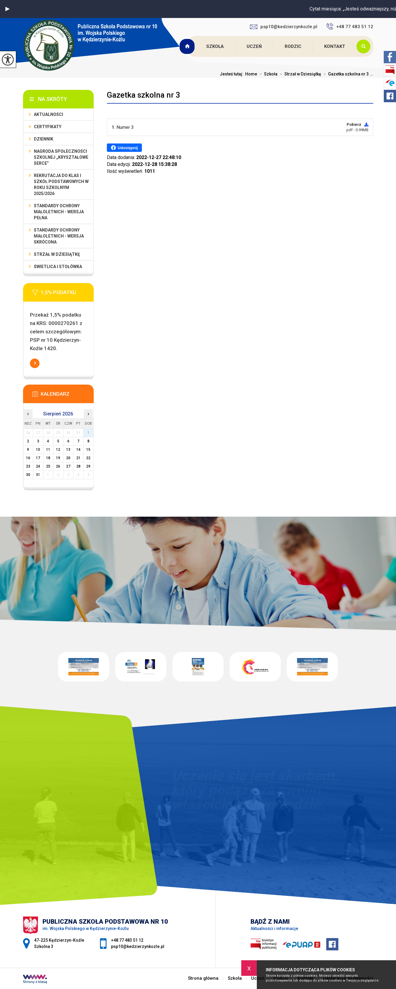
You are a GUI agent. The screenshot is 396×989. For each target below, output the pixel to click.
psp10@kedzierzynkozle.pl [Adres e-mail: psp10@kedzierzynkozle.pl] (137, 946)
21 (78, 458)
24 (38, 466)
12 (58, 449)
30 (28, 475)
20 (68, 458)
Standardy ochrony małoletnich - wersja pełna (59, 211)
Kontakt (334, 46)
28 (78, 466)
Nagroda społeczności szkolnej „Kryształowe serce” (61, 157)
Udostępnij (124, 147)
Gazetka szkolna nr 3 (143, 94)
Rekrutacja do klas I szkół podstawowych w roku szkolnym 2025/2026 (61, 184)
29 (88, 466)
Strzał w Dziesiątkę (299, 74)
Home (251, 74)
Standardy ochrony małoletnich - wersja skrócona (59, 236)
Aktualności (48, 114)
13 (68, 449)
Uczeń (254, 46)
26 (58, 466)
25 (48, 466)
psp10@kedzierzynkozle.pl (283, 26)
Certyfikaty (47, 126)
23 (28, 466)
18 (48, 458)
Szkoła (215, 46)
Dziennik (43, 139)
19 (58, 458)
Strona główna (188, 46)
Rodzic (293, 46)
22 (88, 458)
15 (88, 449)
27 (68, 466)
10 (38, 449)
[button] (7, 9)
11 (48, 449)
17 (38, 458)
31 (38, 475)
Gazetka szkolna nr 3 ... (347, 74)
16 (28, 458)
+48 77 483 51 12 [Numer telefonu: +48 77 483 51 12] (127, 940)
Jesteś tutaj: (232, 74)
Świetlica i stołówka (58, 266)
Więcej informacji (35, 363)
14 (78, 449)
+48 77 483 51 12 (349, 26)
